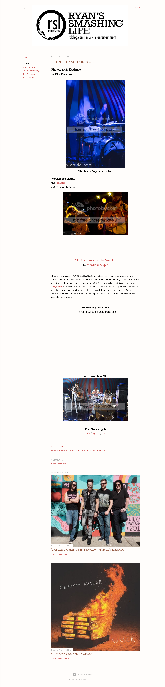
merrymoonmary (89, 680)
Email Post (62, 447)
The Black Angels (30, 74)
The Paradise (28, 77)
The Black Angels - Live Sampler (95, 260)
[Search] (138, 8)
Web (87, 433)
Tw (104, 433)
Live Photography (31, 71)
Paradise (60, 182)
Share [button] (25, 57)
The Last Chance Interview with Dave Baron (88, 550)
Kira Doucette (29, 67)
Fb (99, 433)
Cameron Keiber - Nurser (72, 654)
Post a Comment (58, 464)
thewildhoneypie (97, 265)
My (93, 433)
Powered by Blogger (82, 674)
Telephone (56, 286)
